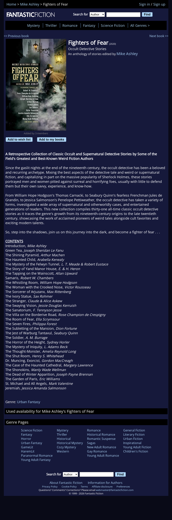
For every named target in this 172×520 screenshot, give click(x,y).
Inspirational (132, 443)
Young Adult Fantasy (36, 460)
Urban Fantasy (28, 402)
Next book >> (158, 36)
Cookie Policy (69, 486)
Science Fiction (113, 25)
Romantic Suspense (101, 439)
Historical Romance (101, 434)
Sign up (159, 4)
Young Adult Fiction (137, 447)
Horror (26, 439)
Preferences (123, 486)
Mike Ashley (127, 53)
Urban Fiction (133, 439)
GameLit (27, 447)
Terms (84, 486)
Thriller (51, 25)
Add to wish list (19, 139)
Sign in (144, 4)
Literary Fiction (134, 434)
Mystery (33, 25)
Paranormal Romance (37, 455)
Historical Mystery (70, 443)
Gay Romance (97, 451)
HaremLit (27, 451)
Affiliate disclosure (102, 486)
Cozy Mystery (66, 447)
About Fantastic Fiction (66, 483)
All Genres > (141, 25)
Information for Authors (105, 483)
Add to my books (51, 139)
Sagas (91, 443)
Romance (69, 25)
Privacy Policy (50, 486)
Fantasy (89, 25)
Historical (64, 439)
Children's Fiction (135, 451)
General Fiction (134, 430)
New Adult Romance (101, 447)
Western (63, 451)
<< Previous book (16, 36)
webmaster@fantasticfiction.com (115, 490)
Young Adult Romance (103, 455)
